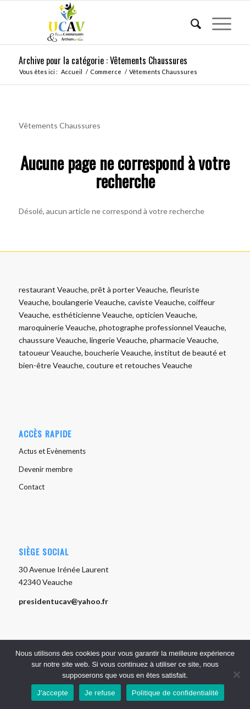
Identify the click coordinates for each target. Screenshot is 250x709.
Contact (32, 486)
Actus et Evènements (52, 451)
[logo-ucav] (103, 22)
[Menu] (216, 22)
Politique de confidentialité (175, 693)
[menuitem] (190, 22)
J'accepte (52, 693)
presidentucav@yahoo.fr (63, 601)
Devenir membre (46, 469)
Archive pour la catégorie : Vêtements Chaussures (103, 60)
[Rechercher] (190, 22)
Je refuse (100, 693)
